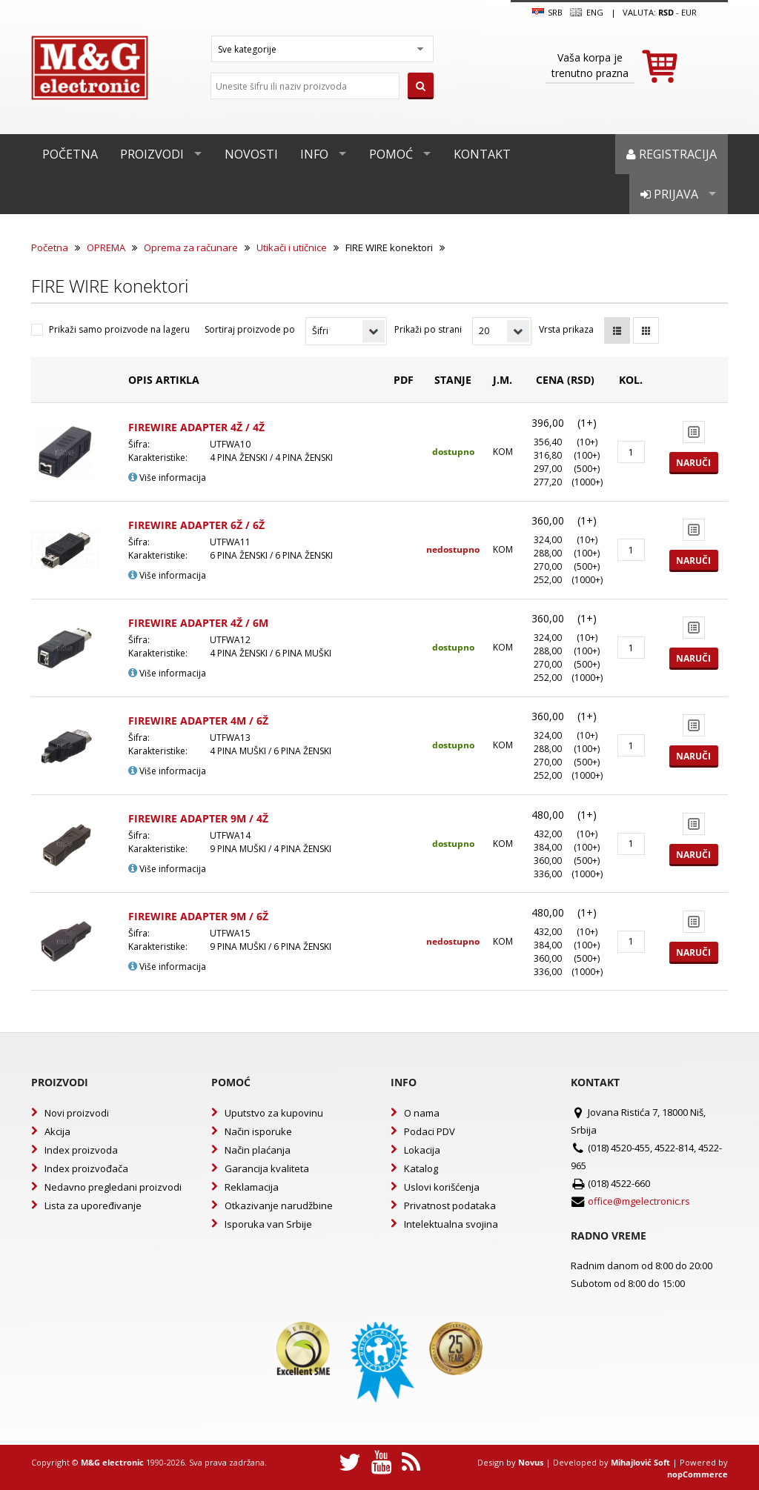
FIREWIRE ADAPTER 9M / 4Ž (198, 818)
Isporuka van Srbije (268, 1224)
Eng (586, 13)
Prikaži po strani (428, 329)
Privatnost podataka (450, 1205)
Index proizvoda (81, 1150)
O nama (422, 1113)
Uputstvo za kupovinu (274, 1113)
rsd (666, 12)
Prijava (669, 194)
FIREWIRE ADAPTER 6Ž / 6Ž (196, 525)
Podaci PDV (429, 1131)
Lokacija (422, 1150)
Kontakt (482, 154)
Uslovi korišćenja (442, 1187)
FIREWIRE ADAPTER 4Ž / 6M (198, 623)
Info (314, 154)
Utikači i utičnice (291, 247)
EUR (689, 12)
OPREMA (106, 247)
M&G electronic (112, 1462)
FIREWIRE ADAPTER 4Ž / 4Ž (196, 427)
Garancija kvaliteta (267, 1168)
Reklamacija (252, 1187)
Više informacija (167, 477)
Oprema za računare (191, 247)
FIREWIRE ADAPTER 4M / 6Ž (198, 721)
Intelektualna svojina (451, 1224)
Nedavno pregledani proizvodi (113, 1187)
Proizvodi (152, 154)
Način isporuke (258, 1131)
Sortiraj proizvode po (250, 329)
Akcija (57, 1131)
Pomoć (391, 154)
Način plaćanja (258, 1150)
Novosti (251, 154)
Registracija (671, 154)
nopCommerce (697, 1474)
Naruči (693, 462)
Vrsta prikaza (566, 329)
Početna (70, 154)
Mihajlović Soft (640, 1462)
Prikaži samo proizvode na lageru (119, 329)
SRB (547, 13)
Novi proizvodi (76, 1113)
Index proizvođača (86, 1168)
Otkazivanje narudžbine (279, 1205)
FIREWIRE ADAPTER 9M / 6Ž (198, 916)
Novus (530, 1462)
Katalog (421, 1168)
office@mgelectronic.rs (639, 1201)
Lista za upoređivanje (93, 1205)
